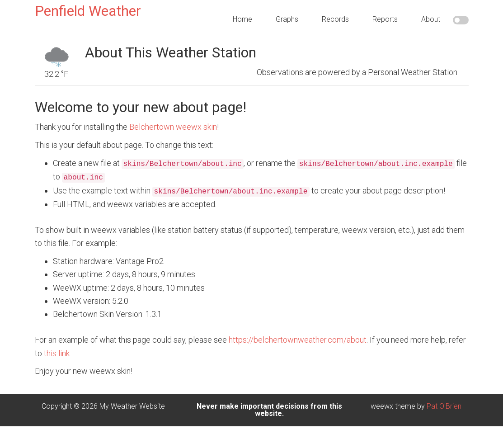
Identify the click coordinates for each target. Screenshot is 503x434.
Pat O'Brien (444, 406)
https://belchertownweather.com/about (298, 339)
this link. (57, 353)
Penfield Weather (88, 10)
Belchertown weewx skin (173, 127)
